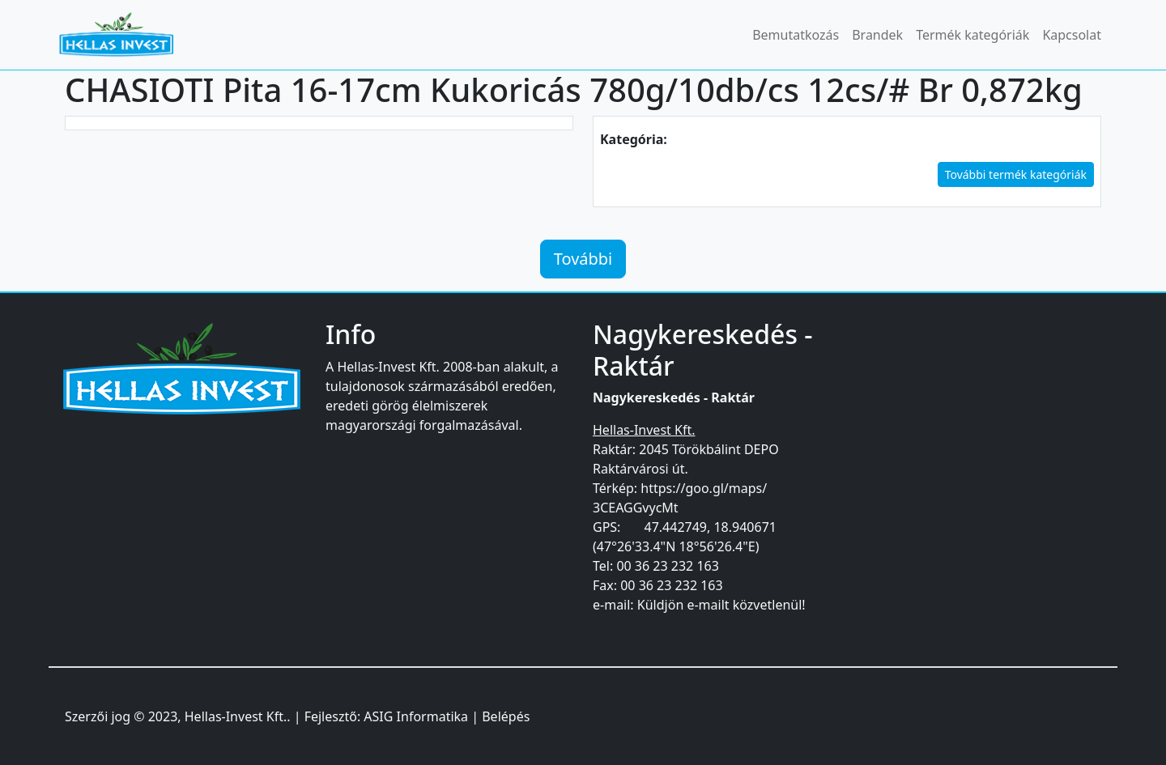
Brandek (877, 35)
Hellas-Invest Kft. (236, 716)
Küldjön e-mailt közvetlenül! (721, 605)
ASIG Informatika (416, 716)
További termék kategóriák (1016, 174)
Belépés (506, 716)
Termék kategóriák (972, 35)
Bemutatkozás (795, 35)
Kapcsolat (1071, 35)
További (583, 259)
